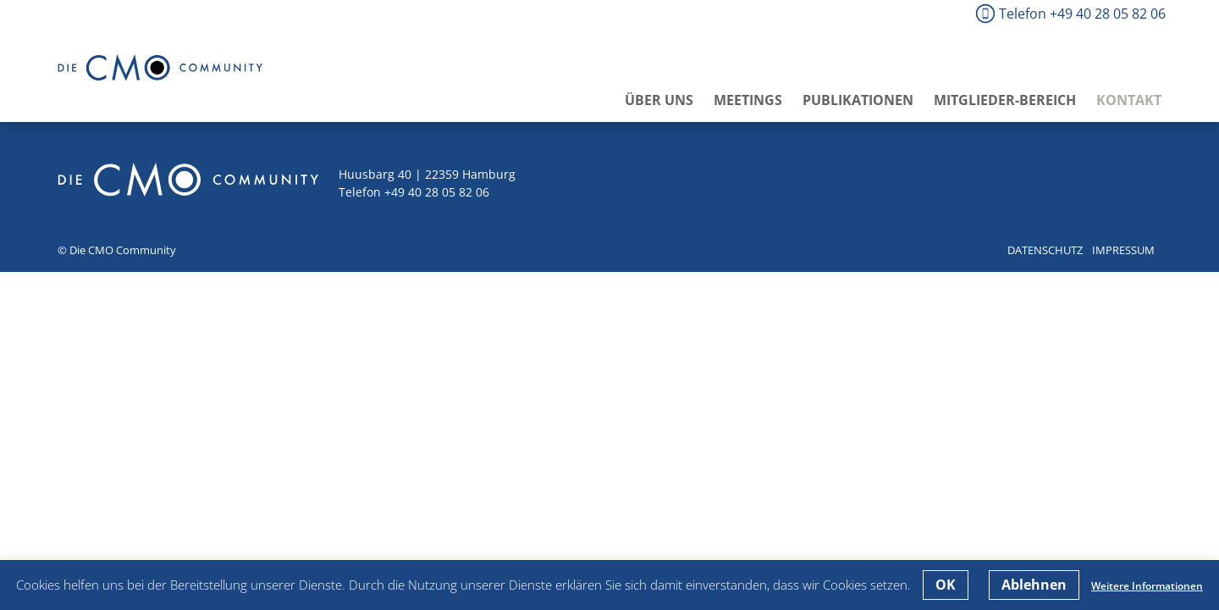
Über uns (659, 100)
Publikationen (858, 100)
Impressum (1123, 250)
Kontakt (1128, 100)
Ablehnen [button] (1034, 584)
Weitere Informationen (1147, 586)
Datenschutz (1045, 250)
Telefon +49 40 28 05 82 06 (1082, 13)
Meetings (748, 100)
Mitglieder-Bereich (1005, 100)
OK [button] (945, 584)
